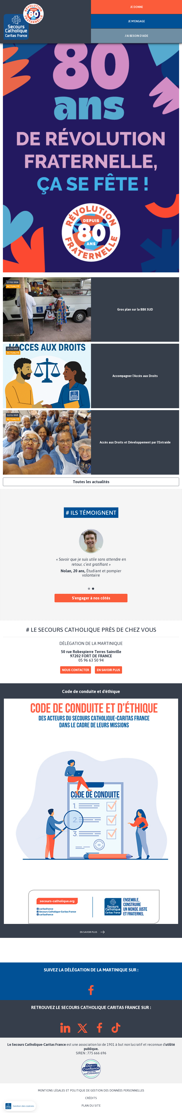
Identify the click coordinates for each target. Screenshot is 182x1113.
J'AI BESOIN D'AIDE (136, 35)
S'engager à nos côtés (91, 598)
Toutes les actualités (91, 481)
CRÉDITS (91, 1098)
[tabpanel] (91, 553)
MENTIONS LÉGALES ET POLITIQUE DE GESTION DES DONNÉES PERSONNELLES (91, 1090)
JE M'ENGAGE (136, 21)
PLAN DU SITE (91, 1105)
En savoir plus (108, 670)
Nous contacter (75, 670)
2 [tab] (93, 589)
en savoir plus (88, 932)
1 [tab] (89, 589)
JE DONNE (136, 7)
